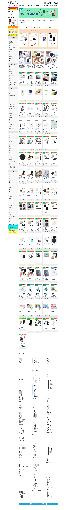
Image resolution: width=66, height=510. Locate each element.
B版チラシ (20, 359)
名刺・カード (21, 450)
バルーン (33, 434)
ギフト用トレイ (35, 451)
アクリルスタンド (49, 381)
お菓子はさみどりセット (50, 493)
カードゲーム (34, 469)
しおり (34, 488)
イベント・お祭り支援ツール (50, 487)
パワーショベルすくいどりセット (51, 491)
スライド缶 (48, 402)
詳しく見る (22, 85)
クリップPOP (34, 376)
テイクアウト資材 (35, 396)
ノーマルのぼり (35, 409)
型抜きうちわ (21, 471)
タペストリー (34, 417)
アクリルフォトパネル (49, 386)
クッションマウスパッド (22, 161)
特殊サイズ (20, 362)
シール (20, 475)
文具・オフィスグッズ (36, 473)
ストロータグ (34, 393)
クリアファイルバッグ (22, 465)
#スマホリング (40, 20)
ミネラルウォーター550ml (22, 447)
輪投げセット (48, 489)
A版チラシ (20, 358)
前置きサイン (34, 430)
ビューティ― (48, 423)
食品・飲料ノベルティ (49, 456)
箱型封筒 (20, 418)
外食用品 (34, 395)
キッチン (48, 419)
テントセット (34, 432)
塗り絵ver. (20, 409)
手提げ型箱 (34, 449)
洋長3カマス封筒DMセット (22, 430)
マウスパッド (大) (37, 81)
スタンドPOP (34, 359)
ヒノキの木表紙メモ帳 (49, 448)
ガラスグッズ (48, 413)
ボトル (47, 415)
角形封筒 (20, 413)
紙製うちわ (20, 470)
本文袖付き (20, 387)
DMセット (20, 428)
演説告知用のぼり (35, 415)
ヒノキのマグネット (49, 450)
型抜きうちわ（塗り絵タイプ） (37, 471)
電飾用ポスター (21, 496)
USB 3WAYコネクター (46, 112)
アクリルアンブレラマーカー (50, 384)
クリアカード (21, 454)
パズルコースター (35, 467)
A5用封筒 (20, 416)
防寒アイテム (48, 481)
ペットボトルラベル (22, 445)
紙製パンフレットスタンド (36, 378)
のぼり (33, 407)
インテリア (48, 427)
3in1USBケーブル (53, 128)
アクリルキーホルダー (49, 380)
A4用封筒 (20, 415)
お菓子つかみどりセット (50, 492)
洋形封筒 (20, 412)
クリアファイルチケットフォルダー (23, 466)
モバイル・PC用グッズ (50, 429)
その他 (47, 430)
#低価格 (20, 20)
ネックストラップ (35, 486)
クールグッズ (48, 420)
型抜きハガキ (21, 397)
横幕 (33, 418)
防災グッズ (48, 477)
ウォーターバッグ (49, 479)
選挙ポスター (21, 494)
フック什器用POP (35, 375)
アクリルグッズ (49, 412)
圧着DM (20, 401)
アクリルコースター (49, 383)
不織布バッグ (34, 389)
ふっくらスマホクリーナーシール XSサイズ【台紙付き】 (54, 277)
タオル (47, 422)
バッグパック (48, 408)
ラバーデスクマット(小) (46, 81)
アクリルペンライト (49, 388)
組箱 (33, 448)
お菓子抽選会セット (49, 496)
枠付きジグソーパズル (36, 464)
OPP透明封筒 (21, 424)
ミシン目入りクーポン (36, 398)
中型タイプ (34, 455)
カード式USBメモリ (29, 96)
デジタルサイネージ (35, 453)
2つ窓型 (20, 408)
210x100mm (20, 385)
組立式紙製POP (35, 358)
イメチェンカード (21, 405)
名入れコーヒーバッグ (49, 460)
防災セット (48, 483)
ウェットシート (35, 481)
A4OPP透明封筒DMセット (22, 433)
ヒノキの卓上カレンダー (50, 451)
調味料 (47, 459)
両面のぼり (34, 410)
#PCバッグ (28, 20)
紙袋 (33, 387)
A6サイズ (20, 383)
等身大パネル (34, 425)
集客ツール (13, 64)
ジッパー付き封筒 (21, 420)
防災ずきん (48, 485)
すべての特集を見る (13, 38)
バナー (34, 422)
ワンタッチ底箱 (35, 446)
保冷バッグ (48, 409)
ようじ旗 (34, 394)
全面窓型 (20, 407)
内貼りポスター (21, 495)
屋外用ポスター (21, 492)
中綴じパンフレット (22, 379)
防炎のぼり (34, 411)
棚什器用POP (34, 374)
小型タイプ (34, 454)
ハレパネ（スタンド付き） (36, 362)
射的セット (48, 488)
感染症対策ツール (49, 462)
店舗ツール (13, 88)
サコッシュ (48, 406)
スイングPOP (34, 364)
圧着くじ (20, 436)
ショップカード (21, 452)
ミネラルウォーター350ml (22, 448)
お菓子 (47, 457)
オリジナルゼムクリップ (36, 484)
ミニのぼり (34, 413)
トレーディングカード (22, 455)
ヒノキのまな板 (49, 452)
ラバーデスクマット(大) (54, 81)
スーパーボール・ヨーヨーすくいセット (52, 490)
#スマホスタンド (51, 20)
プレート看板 (34, 424)
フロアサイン (34, 421)
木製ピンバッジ (49, 454)
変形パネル (34, 429)
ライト (47, 428)
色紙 (33, 487)
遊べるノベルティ (35, 462)
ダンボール (48, 377)
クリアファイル (21, 462)
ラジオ (47, 480)
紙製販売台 (34, 377)
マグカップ (48, 417)
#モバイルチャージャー (34, 20)
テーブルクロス (35, 431)
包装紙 (34, 390)
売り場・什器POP (35, 370)
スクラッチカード (21, 437)
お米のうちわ (21, 472)
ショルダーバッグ (49, 407)
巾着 (47, 411)
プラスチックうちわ (21, 469)
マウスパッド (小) (29, 81)
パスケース (34, 485)
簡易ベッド (48, 484)
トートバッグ (48, 405)
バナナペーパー (48, 365)
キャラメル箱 (34, 443)
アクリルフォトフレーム (50, 385)
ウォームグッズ (49, 421)
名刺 (19, 451)
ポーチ (47, 410)
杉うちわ (20, 473)
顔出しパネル (34, 426)
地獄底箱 (34, 445)
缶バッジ (47, 390)
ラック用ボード (35, 381)
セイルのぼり (34, 412)
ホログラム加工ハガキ (22, 398)
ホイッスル (48, 482)
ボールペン (34, 475)
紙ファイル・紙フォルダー (36, 490)
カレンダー (20, 457)
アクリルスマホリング (49, 387)
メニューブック (35, 386)
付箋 (33, 482)
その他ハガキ (21, 399)
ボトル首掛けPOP (21, 440)
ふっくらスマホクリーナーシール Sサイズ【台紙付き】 (22, 294)
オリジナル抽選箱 (21, 438)
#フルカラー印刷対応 (22, 22)
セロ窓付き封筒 (21, 421)
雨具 (47, 426)
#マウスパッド (24, 20)
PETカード (20, 453)
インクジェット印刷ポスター (23, 493)
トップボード (34, 372)
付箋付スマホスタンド (30, 112)
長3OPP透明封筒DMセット (22, 432)
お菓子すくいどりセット (50, 494)
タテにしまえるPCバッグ (46, 227)
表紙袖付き (20, 386)
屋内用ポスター (21, 491)
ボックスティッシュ (35, 480)
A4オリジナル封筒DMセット (23, 431)
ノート (34, 478)
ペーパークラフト (35, 468)
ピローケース (34, 444)
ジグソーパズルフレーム (36, 466)
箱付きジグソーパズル (36, 465)
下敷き (34, 476)
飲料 (47, 458)
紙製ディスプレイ (35, 379)
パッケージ (34, 441)
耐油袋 (34, 391)
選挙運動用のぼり (35, 414)
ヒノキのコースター (49, 447)
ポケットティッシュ (35, 479)
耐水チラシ (20, 361)
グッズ (13, 171)
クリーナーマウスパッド (22, 81)
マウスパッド (34, 474)
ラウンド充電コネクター (38, 112)
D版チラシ (20, 360)
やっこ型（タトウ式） (36, 450)
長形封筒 (20, 414)
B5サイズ (20, 384)
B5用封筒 (20, 417)
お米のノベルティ (49, 432)
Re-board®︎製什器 (35, 382)
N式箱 (34, 447)
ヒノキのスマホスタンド (50, 449)
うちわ (20, 468)
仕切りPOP (34, 373)
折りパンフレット (21, 364)
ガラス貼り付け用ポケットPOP (37, 380)
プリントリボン (35, 388)
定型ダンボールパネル (36, 428)
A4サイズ (20, 381)
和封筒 (20, 422)
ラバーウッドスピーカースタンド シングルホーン (22, 178)
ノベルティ (13, 132)
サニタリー (48, 424)
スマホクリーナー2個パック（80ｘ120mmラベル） (46, 260)
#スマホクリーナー (45, 20)
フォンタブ (20, 96)
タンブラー (48, 416)
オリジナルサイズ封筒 (22, 419)
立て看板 (34, 423)
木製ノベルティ (48, 445)
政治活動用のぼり (35, 416)
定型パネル (34, 427)
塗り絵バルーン (35, 470)
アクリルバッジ (49, 382)
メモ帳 (34, 477)
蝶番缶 (47, 401)
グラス (47, 418)
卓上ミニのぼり (35, 361)
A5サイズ (20, 382)
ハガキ (47, 358)
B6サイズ (20, 395)
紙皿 (33, 392)
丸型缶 (47, 400)
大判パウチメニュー (35, 385)
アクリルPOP (34, 360)
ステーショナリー (49, 425)
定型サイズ (20, 390)
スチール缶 (48, 398)
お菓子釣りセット (49, 495)
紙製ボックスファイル (36, 483)
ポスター (20, 489)
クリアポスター (21, 497)
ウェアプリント (49, 414)
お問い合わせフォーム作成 (36, 457)
